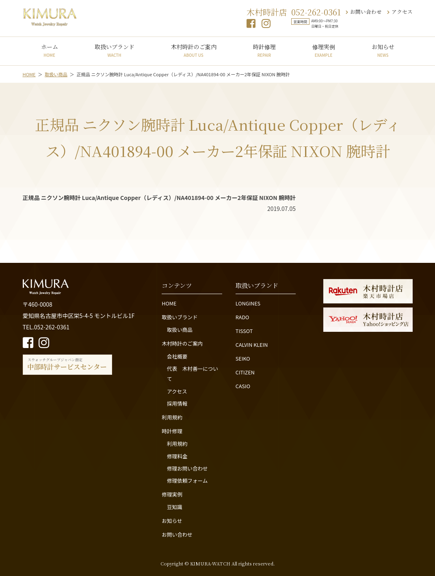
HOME (169, 303)
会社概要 (177, 356)
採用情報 (177, 403)
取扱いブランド (114, 50)
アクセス (400, 11)
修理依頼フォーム (187, 480)
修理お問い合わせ (187, 468)
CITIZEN (245, 372)
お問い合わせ (364, 11)
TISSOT (244, 331)
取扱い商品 (180, 329)
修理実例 (323, 50)
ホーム (49, 50)
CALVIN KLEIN (252, 344)
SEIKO (243, 358)
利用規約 (172, 417)
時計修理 (264, 50)
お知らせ (383, 50)
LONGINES (248, 303)
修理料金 (177, 456)
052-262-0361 (316, 12)
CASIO (243, 386)
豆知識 (174, 507)
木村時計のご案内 (194, 50)
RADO (242, 317)
